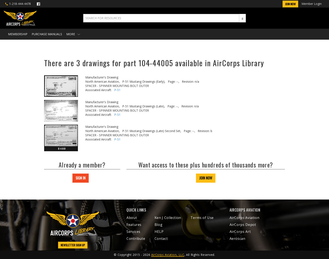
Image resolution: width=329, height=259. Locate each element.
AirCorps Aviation (245, 217)
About (131, 217)
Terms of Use (202, 217)
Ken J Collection (168, 217)
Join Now (290, 4)
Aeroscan (237, 238)
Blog (159, 224)
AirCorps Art (240, 231)
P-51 (117, 90)
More (73, 34)
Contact (161, 238)
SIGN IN (81, 178)
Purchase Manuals (47, 34)
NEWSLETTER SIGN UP (73, 245)
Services (133, 231)
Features (133, 224)
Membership (17, 34)
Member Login (312, 4)
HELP (159, 231)
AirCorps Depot (243, 224)
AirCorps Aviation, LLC (167, 255)
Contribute (135, 238)
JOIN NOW (205, 178)
